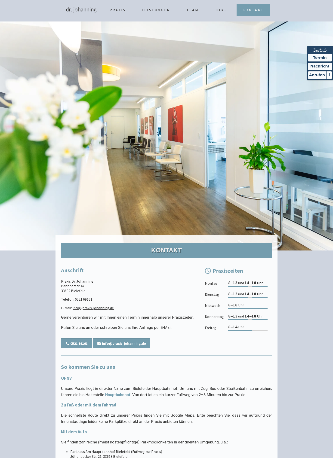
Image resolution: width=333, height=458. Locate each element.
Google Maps (182, 415)
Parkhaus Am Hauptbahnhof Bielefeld (100, 451)
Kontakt (253, 10)
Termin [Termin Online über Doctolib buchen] (320, 57)
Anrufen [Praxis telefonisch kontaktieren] (317, 75)
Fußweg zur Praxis (146, 451)
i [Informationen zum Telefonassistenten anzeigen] (329, 75)
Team (192, 10)
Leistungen (156, 10)
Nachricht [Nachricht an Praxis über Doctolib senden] (319, 66)
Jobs (220, 10)
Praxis (118, 10)
